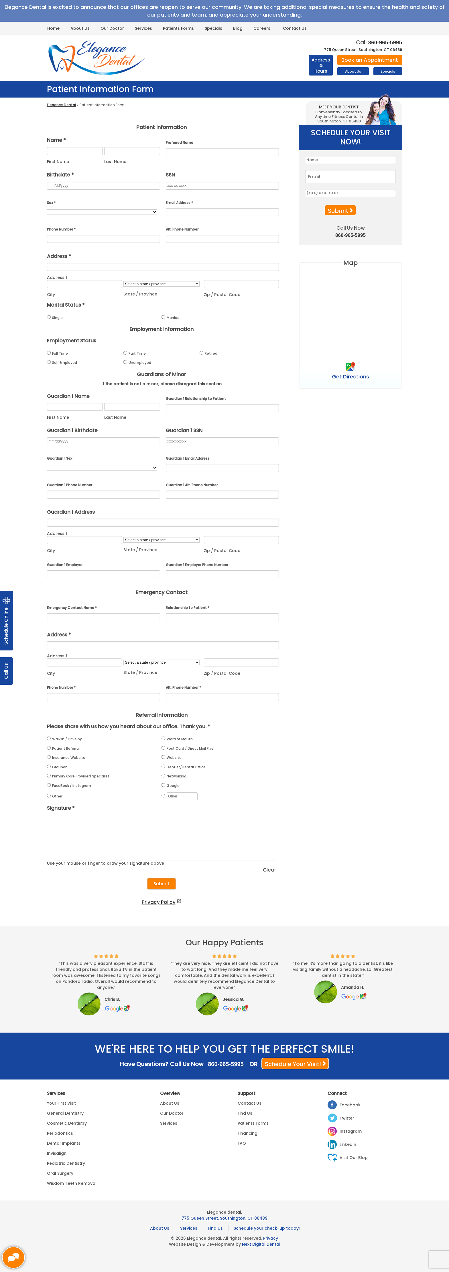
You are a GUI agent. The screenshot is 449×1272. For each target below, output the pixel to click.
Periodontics (60, 1133)
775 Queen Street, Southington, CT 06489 (363, 49)
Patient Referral (63, 748)
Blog (238, 28)
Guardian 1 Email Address (188, 458)
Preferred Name (179, 142)
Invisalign (56, 1153)
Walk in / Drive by (64, 739)
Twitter (347, 1118)
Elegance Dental (61, 104)
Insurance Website (66, 757)
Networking (174, 776)
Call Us (6, 671)
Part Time (134, 353)
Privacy (270, 1238)
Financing (247, 1133)
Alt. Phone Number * (183, 687)
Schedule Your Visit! (293, 1064)
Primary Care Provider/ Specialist (78, 776)
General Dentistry (65, 1113)
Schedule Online (6, 621)
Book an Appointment (369, 59)
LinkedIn (348, 1144)
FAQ (242, 1143)
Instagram (351, 1131)
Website (172, 757)
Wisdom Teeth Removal (72, 1183)
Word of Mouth (177, 739)
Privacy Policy (159, 902)
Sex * (51, 202)
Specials (213, 28)
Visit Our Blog (354, 1157)
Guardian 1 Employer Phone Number (197, 564)
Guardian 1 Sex (59, 458)
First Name (58, 161)
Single (55, 317)
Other (54, 796)
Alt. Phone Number (182, 229)
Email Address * (179, 202)
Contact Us (295, 28)
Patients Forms (178, 28)
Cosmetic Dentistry (67, 1123)
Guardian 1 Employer (64, 564)
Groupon (57, 767)
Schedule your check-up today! (267, 1228)
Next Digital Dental (261, 1244)
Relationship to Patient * (187, 607)
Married (171, 317)
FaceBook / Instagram (69, 785)
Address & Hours (321, 65)
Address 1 (57, 277)
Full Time (57, 353)
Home (53, 28)
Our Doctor (112, 28)
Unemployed (137, 362)
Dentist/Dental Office (184, 767)
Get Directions (350, 376)
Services (143, 28)
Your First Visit (61, 1103)
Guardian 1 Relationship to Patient (196, 398)
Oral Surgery (60, 1173)
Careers (261, 28)
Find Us (245, 1113)
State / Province (140, 294)
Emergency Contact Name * (72, 607)
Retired (208, 353)
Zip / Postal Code (222, 294)
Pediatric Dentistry (66, 1163)
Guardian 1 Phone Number (69, 485)
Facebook (350, 1105)
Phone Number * (61, 229)
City (51, 294)
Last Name (115, 161)
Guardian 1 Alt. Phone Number (192, 485)
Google (171, 785)
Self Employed (62, 362)
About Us (80, 28)
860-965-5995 (385, 42)
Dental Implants (63, 1143)
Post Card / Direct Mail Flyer (188, 748)
